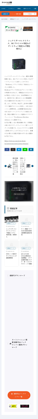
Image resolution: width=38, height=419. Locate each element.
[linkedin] (30, 149)
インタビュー (11, 8)
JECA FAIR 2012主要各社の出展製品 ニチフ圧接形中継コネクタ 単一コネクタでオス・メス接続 (26, 259)
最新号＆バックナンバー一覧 (20, 395)
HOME (3, 8)
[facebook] (7, 149)
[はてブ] (19, 149)
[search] (34, 14)
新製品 (19, 8)
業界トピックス (27, 8)
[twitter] (13, 149)
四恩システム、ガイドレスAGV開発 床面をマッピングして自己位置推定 (22, 166)
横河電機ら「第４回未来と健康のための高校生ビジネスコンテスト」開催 (15, 166)
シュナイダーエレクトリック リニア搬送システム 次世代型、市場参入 (11, 233)
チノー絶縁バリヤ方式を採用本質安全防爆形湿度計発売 (26, 232)
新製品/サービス (14, 19)
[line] (24, 149)
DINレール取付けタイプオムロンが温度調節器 (11, 256)
